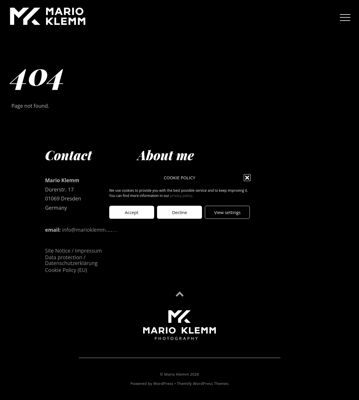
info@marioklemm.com (90, 229)
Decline (179, 212)
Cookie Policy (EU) (66, 269)
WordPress (163, 383)
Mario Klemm (176, 374)
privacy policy (181, 195)
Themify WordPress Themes (203, 383)
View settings (227, 212)
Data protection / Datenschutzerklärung (71, 260)
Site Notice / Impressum (73, 250)
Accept (132, 212)
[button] (247, 178)
